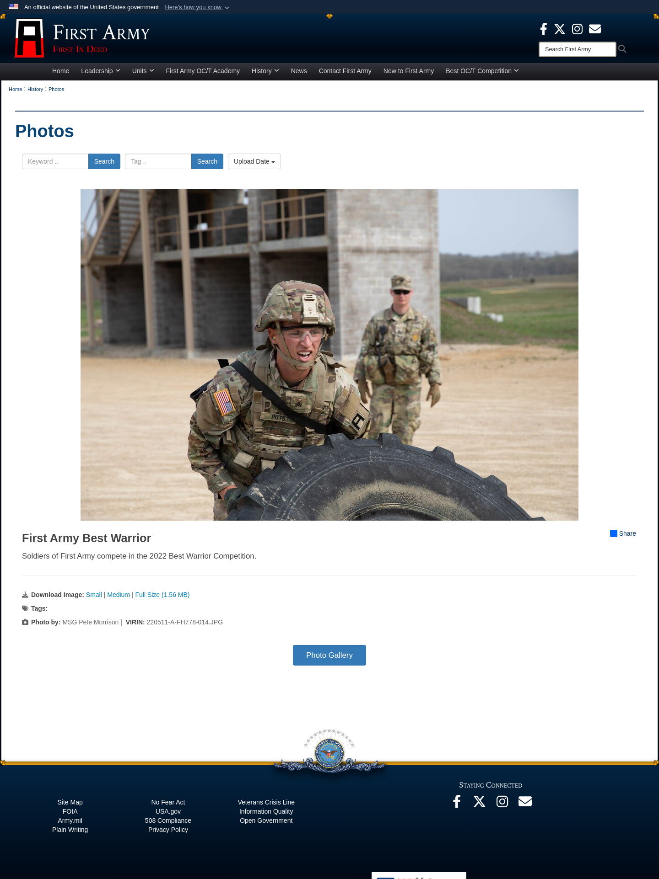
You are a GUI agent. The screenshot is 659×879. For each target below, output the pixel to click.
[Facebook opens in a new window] (543, 28)
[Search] (577, 49)
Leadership (100, 75)
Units (143, 75)
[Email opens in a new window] (525, 808)
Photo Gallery (329, 659)
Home (60, 75)
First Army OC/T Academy (203, 75)
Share (623, 537)
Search (104, 165)
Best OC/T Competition (482, 75)
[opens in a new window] (595, 28)
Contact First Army (345, 75)
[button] (198, 7)
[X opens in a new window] (560, 28)
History (265, 75)
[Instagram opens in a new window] (577, 28)
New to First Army (409, 75)
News (299, 75)
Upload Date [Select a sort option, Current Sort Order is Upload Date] (254, 165)
